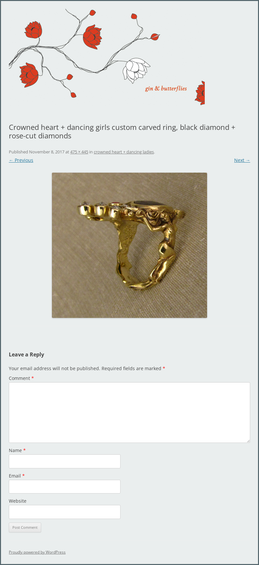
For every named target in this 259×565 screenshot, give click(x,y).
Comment (21, 378)
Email (17, 476)
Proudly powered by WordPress (37, 552)
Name (17, 450)
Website (17, 501)
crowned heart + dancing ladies (124, 152)
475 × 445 (79, 152)
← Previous (21, 160)
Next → (242, 160)
